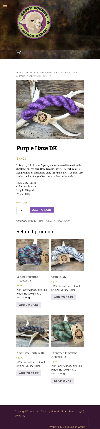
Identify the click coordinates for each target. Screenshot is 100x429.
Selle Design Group (74, 426)
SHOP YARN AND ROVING (39, 72)
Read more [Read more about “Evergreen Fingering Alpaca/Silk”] (62, 380)
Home (19, 72)
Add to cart (42, 209)
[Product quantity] (22, 210)
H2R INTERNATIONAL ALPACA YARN (49, 220)
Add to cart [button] (29, 304)
